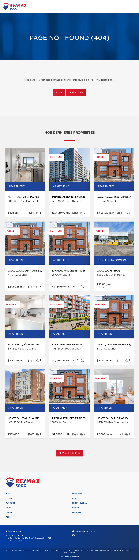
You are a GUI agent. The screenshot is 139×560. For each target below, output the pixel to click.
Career (9, 512)
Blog (74, 498)
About (9, 508)
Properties (11, 498)
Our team (10, 503)
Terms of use (119, 550)
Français (76, 512)
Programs (77, 493)
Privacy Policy (106, 550)
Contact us (76, 93)
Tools (9, 517)
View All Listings (69, 453)
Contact (76, 508)
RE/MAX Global (79, 503)
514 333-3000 (16, 541)
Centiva (74, 557)
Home (59, 93)
